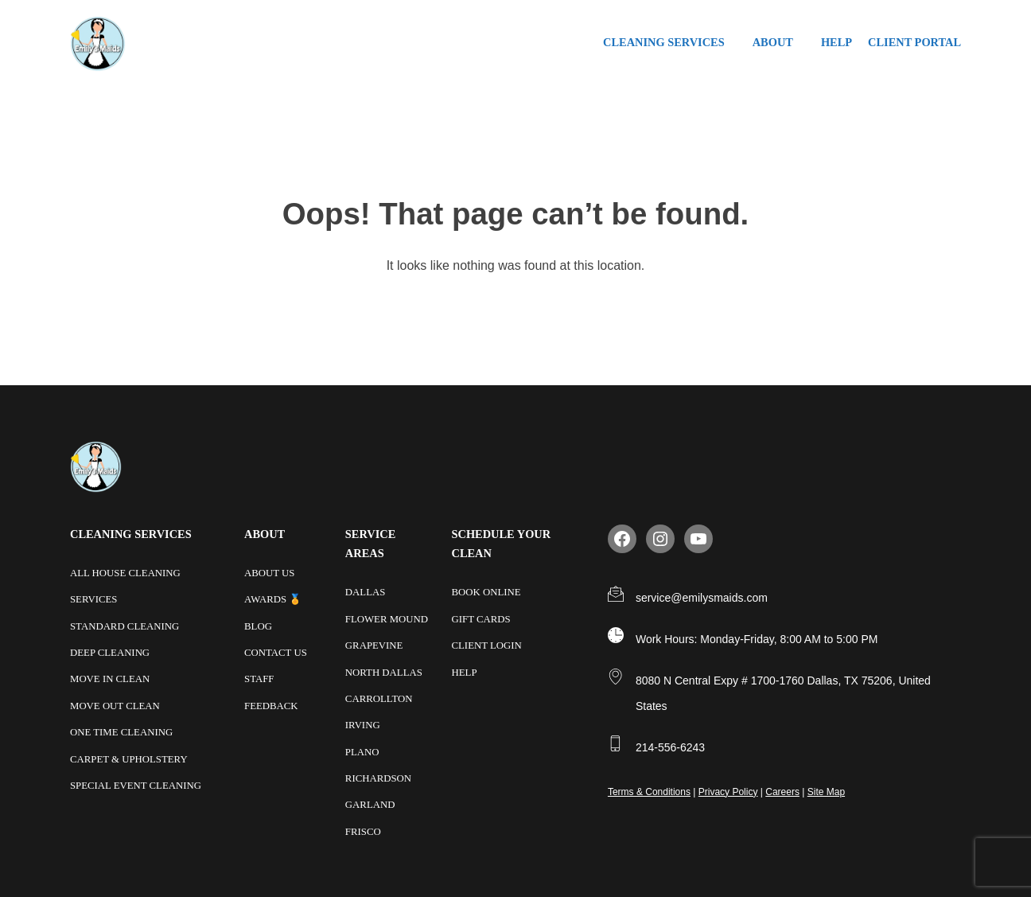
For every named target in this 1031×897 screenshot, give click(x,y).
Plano (362, 749)
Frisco (363, 828)
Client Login (487, 644)
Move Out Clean (115, 704)
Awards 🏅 (273, 599)
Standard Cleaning (124, 625)
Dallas (365, 592)
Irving (362, 723)
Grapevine (374, 644)
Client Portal (914, 42)
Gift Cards (481, 618)
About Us (269, 573)
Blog (258, 625)
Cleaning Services (664, 42)
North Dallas (383, 671)
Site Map (826, 792)
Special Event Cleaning (135, 783)
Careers (782, 792)
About (773, 42)
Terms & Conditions (649, 792)
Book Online (486, 592)
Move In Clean (110, 678)
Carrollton (379, 697)
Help (836, 42)
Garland (370, 802)
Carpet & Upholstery (129, 756)
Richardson (378, 776)
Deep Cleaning (110, 651)
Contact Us (275, 651)
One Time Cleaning (121, 730)
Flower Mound (386, 618)
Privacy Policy (728, 792)
